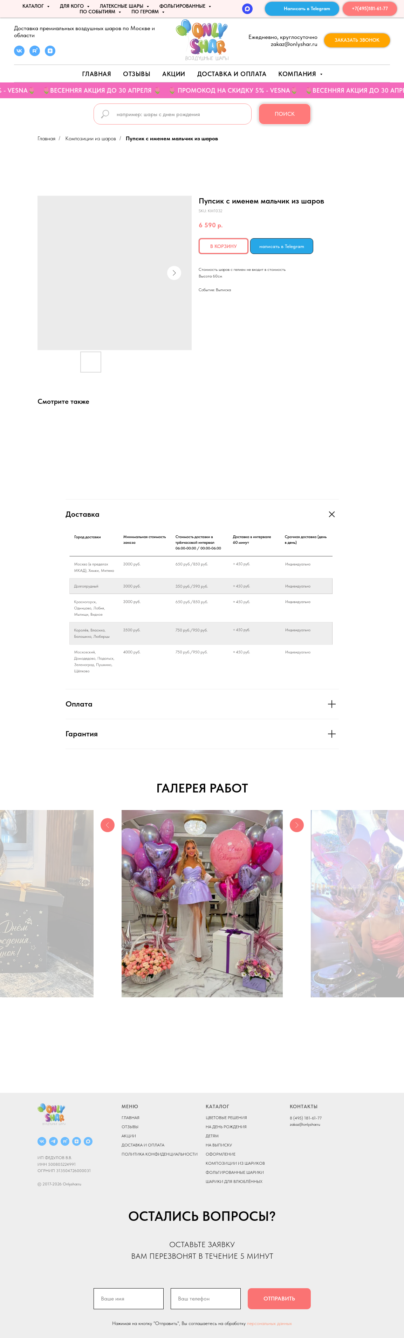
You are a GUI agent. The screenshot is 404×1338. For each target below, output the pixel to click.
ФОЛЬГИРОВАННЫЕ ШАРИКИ (235, 1172)
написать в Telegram (281, 246)
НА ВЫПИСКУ (219, 1145)
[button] (357, 40)
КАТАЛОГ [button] (33, 6)
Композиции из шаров (90, 138)
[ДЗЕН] (76, 1141)
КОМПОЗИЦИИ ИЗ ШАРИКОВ (235, 1163)
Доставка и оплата (232, 74)
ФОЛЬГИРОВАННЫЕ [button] (183, 6)
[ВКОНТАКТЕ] (41, 1141)
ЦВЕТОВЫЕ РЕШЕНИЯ (226, 1117)
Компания (298, 74)
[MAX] (247, 9)
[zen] (50, 54)
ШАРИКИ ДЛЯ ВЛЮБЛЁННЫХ (234, 1181)
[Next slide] (297, 904)
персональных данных (269, 1323)
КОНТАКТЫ (304, 1106)
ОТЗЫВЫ (130, 1126)
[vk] (19, 54)
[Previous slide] (108, 904)
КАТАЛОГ (218, 1106)
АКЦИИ (173, 74)
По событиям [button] (98, 11)
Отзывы (136, 74)
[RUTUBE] (65, 1141)
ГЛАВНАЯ (130, 1117)
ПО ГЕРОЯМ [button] (145, 11)
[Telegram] (53, 1141)
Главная (96, 74)
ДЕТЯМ (212, 1135)
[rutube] (34, 54)
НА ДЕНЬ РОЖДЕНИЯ (226, 1126)
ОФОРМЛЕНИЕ (220, 1154)
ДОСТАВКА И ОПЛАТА (143, 1145)
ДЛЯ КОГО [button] (72, 6)
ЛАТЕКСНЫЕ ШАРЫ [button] (122, 6)
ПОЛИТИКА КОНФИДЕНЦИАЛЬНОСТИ (160, 1154)
